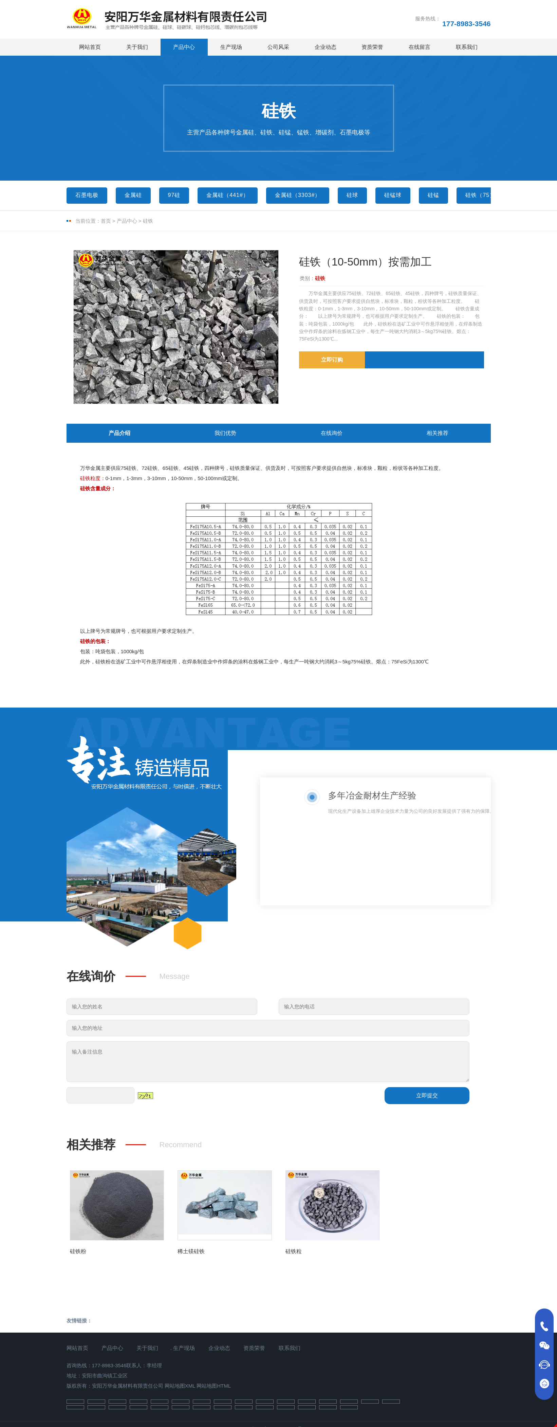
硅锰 (433, 195)
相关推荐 (437, 434)
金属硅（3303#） (298, 195)
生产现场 (231, 47)
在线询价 (331, 434)
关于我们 (137, 47)
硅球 (352, 195)
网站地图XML (180, 1389)
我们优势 (225, 434)
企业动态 (325, 47)
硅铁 (148, 221)
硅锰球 (393, 195)
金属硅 (133, 195)
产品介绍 (119, 434)
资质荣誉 (372, 47)
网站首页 (90, 47)
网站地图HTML (214, 1389)
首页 (106, 221)
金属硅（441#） (227, 195)
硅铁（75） (480, 195)
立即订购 (332, 360)
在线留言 (419, 47)
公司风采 (278, 47)
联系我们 (467, 47)
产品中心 (184, 47)
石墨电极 (86, 195)
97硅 (174, 195)
